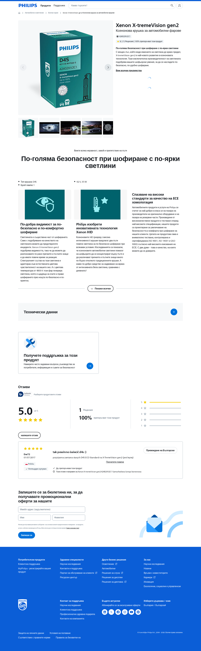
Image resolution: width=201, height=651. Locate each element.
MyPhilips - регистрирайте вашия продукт (34, 570)
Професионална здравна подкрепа (77, 614)
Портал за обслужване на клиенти (78, 573)
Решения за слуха (112, 573)
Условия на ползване (60, 633)
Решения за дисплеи (112, 577)
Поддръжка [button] (59, 5)
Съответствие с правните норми (34, 637)
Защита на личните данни (31, 633)
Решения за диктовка (114, 582)
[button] (49, 127)
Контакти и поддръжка (71, 568)
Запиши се (26, 535)
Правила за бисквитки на (68, 637)
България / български (155, 605)
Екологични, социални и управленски (162, 586)
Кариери (149, 577)
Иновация (149, 582)
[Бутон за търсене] (172, 5)
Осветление (109, 564)
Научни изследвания (70, 564)
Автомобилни (108, 568)
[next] (108, 67)
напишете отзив (29, 435)
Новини (147, 568)
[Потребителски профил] (179, 5)
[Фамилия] (69, 517)
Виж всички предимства (129, 70)
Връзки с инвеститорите (156, 573)
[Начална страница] (27, 5)
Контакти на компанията (72, 619)
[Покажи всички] (101, 288)
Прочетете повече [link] (115, 462)
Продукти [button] (45, 5)
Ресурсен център (68, 577)
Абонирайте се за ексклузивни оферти (121, 605)
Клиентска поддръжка (29, 564)
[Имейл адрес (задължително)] (51, 509)
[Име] (34, 517)
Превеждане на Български (160, 450)
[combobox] (115, 5)
